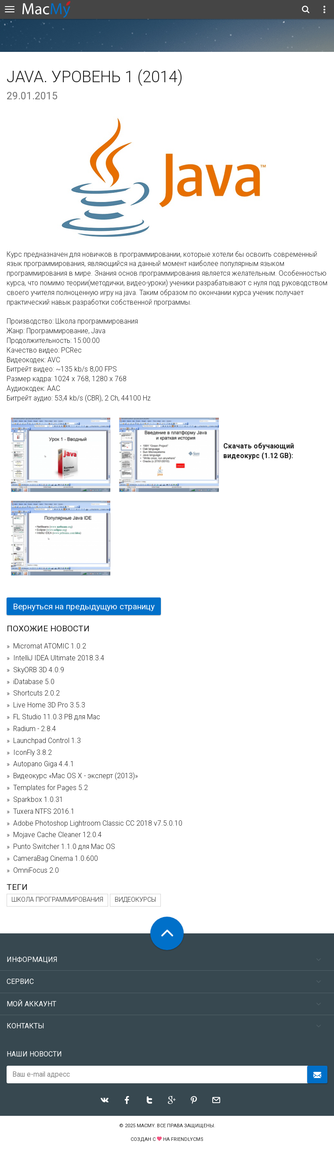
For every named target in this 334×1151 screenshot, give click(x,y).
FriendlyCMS (187, 1139)
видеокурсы (135, 899)
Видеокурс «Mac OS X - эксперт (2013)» (75, 776)
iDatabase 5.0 (33, 682)
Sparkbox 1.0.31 (38, 800)
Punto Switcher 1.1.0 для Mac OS (64, 847)
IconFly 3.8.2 (32, 753)
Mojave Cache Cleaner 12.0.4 (57, 835)
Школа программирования (57, 899)
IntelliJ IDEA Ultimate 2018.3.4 (59, 658)
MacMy (145, 1126)
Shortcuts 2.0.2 (36, 693)
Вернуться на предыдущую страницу (84, 606)
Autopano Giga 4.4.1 (43, 764)
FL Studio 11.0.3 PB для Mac (56, 717)
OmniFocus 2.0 (36, 870)
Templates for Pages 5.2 (50, 788)
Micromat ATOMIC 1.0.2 (49, 646)
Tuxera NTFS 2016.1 (44, 812)
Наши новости (34, 1054)
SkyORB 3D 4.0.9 (38, 670)
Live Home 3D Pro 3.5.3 (49, 705)
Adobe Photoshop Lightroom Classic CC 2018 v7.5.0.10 (97, 823)
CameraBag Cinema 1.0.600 (55, 859)
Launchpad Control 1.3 (47, 741)
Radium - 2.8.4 (34, 729)
